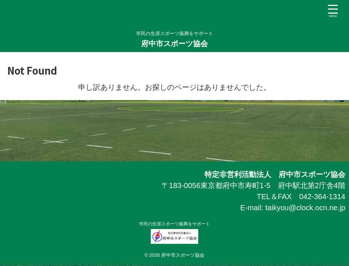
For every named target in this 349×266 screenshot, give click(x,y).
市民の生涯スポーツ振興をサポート (214, 223)
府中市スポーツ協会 (178, 44)
